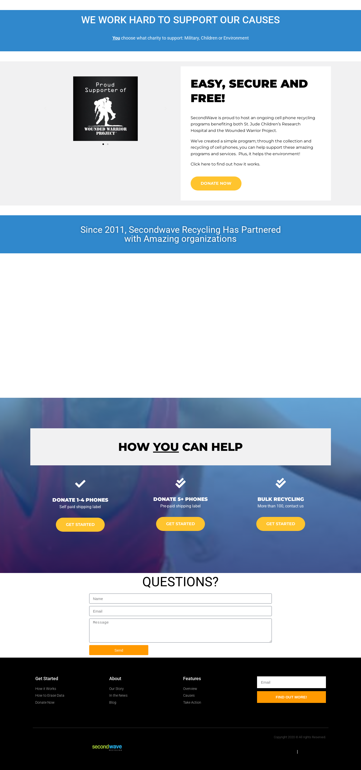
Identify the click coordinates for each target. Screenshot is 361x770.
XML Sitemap (312, 751)
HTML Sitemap (281, 751)
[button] (45, 108)
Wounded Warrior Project (250, 130)
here (205, 164)
